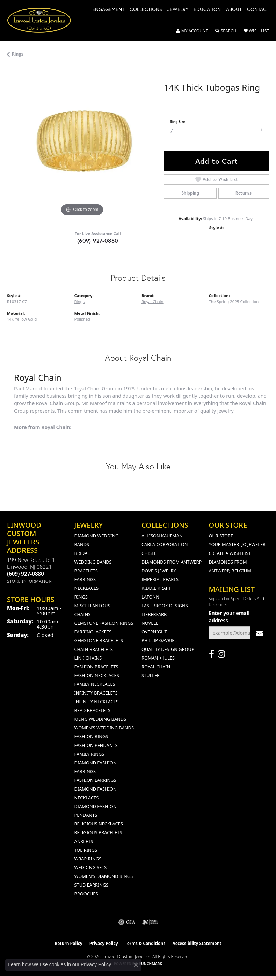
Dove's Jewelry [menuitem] (158, 570)
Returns (243, 193)
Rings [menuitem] (81, 597)
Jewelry (177, 10)
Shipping (190, 193)
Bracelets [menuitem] (86, 570)
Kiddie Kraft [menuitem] (156, 588)
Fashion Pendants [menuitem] (96, 745)
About (234, 10)
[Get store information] (29, 581)
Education (207, 10)
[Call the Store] (25, 573)
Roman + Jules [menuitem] (158, 658)
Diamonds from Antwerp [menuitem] (171, 562)
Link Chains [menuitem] (88, 658)
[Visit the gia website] (126, 922)
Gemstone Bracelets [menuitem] (98, 640)
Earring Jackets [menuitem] (93, 632)
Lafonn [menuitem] (150, 597)
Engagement (108, 10)
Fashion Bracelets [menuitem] (96, 666)
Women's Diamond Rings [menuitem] (103, 876)
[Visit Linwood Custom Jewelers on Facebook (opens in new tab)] (211, 654)
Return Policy (68, 943)
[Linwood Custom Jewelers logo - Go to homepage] (43, 20)
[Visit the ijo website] (150, 922)
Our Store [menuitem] (221, 536)
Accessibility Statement (196, 943)
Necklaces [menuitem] (86, 588)
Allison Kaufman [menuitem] (162, 536)
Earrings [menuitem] (85, 579)
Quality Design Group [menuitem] (167, 649)
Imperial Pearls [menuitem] (160, 579)
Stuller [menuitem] (150, 675)
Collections (146, 10)
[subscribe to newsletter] (259, 632)
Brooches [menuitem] (86, 893)
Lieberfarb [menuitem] (154, 614)
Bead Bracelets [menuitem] (92, 710)
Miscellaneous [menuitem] (92, 605)
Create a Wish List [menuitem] (230, 553)
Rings (17, 54)
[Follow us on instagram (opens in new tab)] (221, 654)
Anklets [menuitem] (83, 841)
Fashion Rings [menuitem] (91, 736)
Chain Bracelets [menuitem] (93, 649)
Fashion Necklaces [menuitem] (96, 675)
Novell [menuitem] (149, 623)
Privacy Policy (103, 943)
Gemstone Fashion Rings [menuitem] (103, 623)
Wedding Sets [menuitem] (90, 867)
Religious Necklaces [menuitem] (98, 824)
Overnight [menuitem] (154, 632)
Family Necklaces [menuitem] (94, 684)
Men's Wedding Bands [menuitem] (100, 719)
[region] (82, 143)
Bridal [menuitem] (82, 553)
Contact (258, 10)
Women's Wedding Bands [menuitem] (104, 728)
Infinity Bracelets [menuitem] (96, 693)
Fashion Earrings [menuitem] (95, 780)
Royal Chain (152, 301)
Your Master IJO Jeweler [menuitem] (237, 544)
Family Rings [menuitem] (89, 754)
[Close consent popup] (136, 965)
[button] (192, 31)
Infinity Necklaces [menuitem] (96, 701)
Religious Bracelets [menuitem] (98, 832)
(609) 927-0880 (97, 240)
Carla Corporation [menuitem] (164, 544)
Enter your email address (229, 617)
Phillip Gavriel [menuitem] (159, 640)
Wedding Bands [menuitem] (93, 562)
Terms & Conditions (145, 943)
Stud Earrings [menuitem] (91, 885)
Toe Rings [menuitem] (85, 850)
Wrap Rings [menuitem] (87, 859)
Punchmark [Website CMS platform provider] (150, 963)
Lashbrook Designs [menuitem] (164, 605)
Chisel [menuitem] (149, 553)
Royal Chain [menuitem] (155, 666)
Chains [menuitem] (82, 614)
